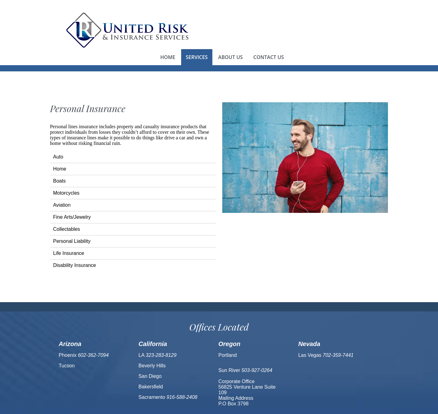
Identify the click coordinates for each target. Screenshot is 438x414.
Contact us (268, 57)
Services (197, 57)
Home (167, 57)
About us (230, 57)
